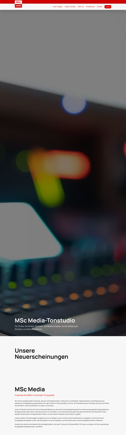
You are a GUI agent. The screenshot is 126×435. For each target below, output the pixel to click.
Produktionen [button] (90, 6)
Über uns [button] (81, 6)
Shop (108, 7)
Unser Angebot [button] (57, 6)
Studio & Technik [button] (70, 6)
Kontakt (99, 6)
